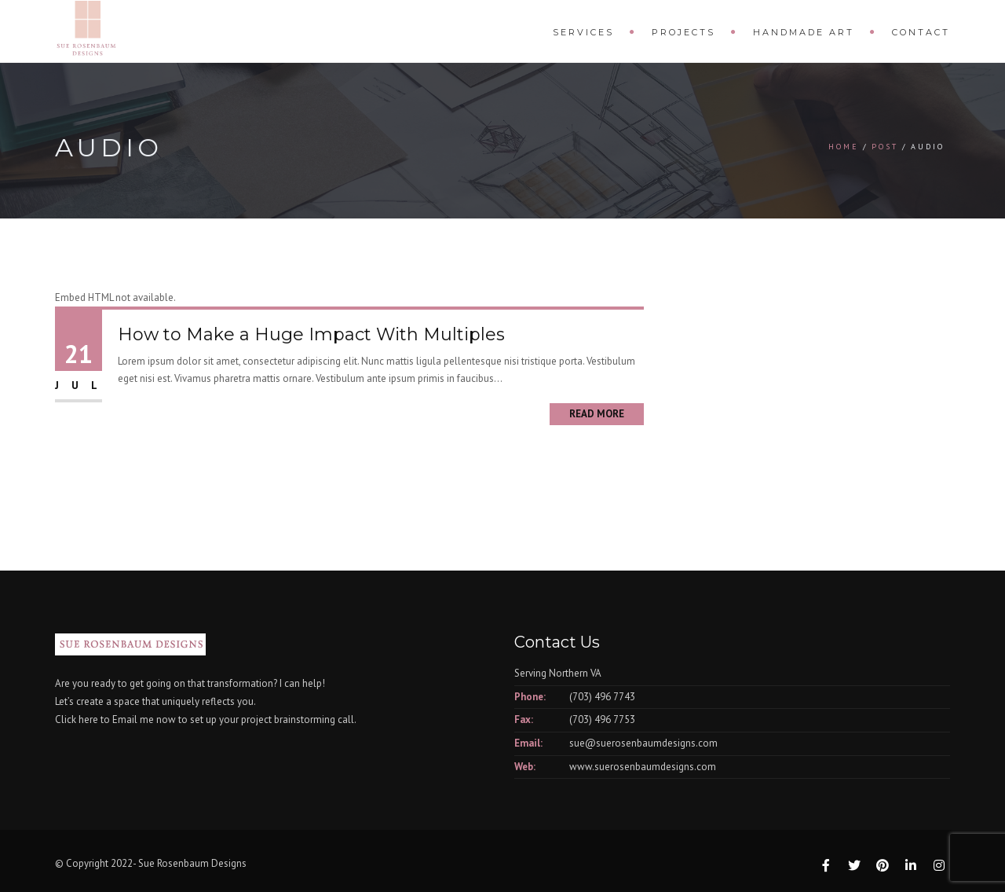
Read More (596, 413)
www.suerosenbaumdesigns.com (642, 766)
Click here (76, 719)
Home (843, 146)
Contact (921, 32)
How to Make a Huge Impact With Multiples (311, 334)
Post (885, 146)
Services (583, 32)
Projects (683, 32)
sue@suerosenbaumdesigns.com (643, 743)
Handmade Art (803, 32)
